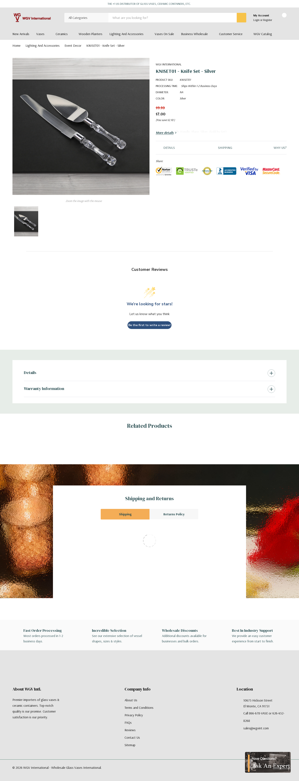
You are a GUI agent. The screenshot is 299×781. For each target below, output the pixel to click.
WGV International (168, 64)
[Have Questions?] (268, 762)
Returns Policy (174, 514)
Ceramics (62, 34)
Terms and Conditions (139, 707)
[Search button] (241, 17)
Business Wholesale (194, 34)
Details (30, 372)
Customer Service (231, 34)
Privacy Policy (134, 715)
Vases (40, 34)
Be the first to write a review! (149, 325)
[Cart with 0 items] (280, 18)
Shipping (125, 514)
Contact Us (132, 737)
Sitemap (130, 745)
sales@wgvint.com (256, 728)
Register (267, 20)
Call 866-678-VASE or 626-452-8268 (263, 717)
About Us (131, 700)
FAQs (128, 722)
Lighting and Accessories (126, 34)
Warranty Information (44, 388)
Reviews (130, 730)
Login (256, 20)
